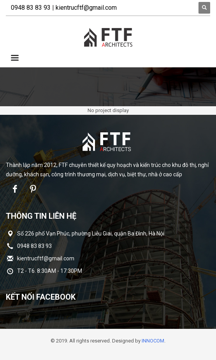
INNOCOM (153, 341)
